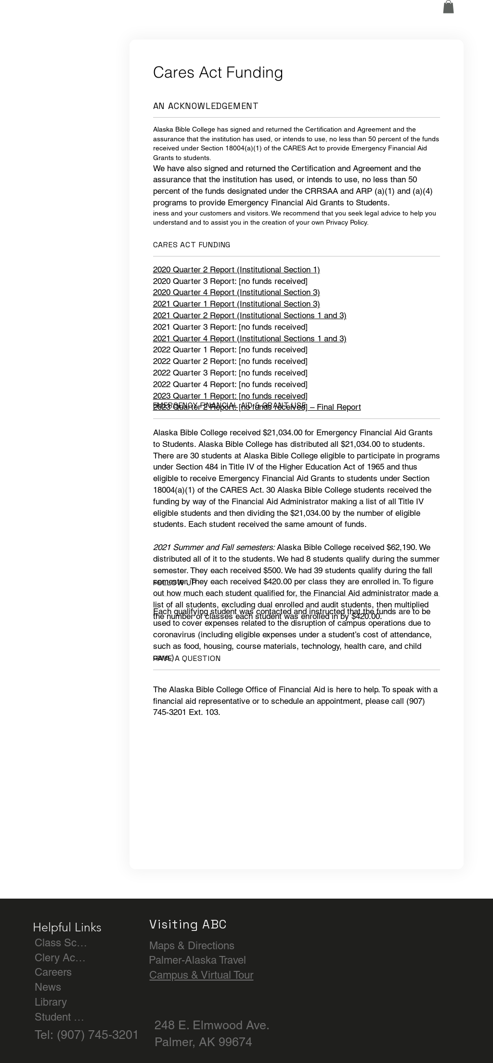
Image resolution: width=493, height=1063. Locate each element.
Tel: (46, 1035)
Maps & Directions (191, 946)
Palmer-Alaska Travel (197, 960)
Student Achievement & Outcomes (61, 1017)
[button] (448, 6)
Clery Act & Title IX (61, 958)
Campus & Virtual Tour (201, 975)
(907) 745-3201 (98, 1035)
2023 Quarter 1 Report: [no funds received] (230, 396)
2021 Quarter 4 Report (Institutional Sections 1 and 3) (250, 338)
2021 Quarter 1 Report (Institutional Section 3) (236, 304)
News (48, 987)
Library (51, 1002)
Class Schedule (61, 943)
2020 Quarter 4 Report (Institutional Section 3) (236, 292)
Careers (53, 972)
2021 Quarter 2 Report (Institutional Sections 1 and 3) (250, 315)
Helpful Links (67, 927)
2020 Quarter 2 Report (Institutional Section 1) (236, 269)
